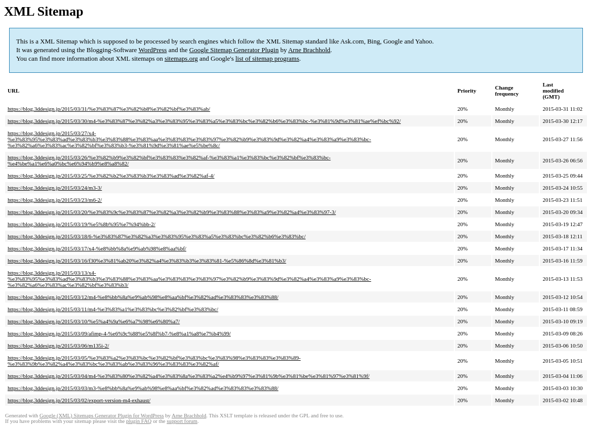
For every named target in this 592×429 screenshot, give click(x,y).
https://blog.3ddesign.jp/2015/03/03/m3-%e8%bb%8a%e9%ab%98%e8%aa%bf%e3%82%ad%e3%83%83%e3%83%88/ (143, 388)
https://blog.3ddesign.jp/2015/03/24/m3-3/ (55, 188)
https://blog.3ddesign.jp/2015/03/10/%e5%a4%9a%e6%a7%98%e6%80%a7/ (94, 321)
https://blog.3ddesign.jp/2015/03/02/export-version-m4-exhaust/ (79, 400)
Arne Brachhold (309, 50)
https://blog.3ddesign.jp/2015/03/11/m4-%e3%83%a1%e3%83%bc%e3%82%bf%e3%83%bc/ (113, 309)
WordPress (153, 50)
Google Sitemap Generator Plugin (234, 50)
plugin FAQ (138, 421)
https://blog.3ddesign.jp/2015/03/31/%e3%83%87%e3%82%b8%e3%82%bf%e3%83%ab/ (109, 109)
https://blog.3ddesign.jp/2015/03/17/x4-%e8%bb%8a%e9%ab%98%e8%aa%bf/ (97, 248)
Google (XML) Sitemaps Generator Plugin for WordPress (101, 415)
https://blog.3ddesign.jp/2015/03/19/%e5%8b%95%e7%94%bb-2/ (81, 224)
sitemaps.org (181, 58)
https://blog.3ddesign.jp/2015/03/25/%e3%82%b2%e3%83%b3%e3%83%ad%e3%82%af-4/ (111, 176)
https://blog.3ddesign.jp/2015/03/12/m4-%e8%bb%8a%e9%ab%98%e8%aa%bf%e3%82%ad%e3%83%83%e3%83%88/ (143, 297)
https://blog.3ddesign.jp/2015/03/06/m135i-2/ (58, 345)
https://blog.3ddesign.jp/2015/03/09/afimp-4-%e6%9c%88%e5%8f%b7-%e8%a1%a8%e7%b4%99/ (119, 333)
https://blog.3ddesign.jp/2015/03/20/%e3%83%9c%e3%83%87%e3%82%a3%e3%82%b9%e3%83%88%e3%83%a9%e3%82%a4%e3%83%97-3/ (172, 212)
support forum (181, 421)
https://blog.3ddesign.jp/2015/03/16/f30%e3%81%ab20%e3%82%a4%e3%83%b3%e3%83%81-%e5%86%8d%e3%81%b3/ (147, 261)
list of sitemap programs (267, 58)
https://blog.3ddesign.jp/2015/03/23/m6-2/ (55, 200)
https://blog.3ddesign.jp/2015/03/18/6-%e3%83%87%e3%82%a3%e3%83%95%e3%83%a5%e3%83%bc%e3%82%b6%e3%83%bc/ (157, 236)
